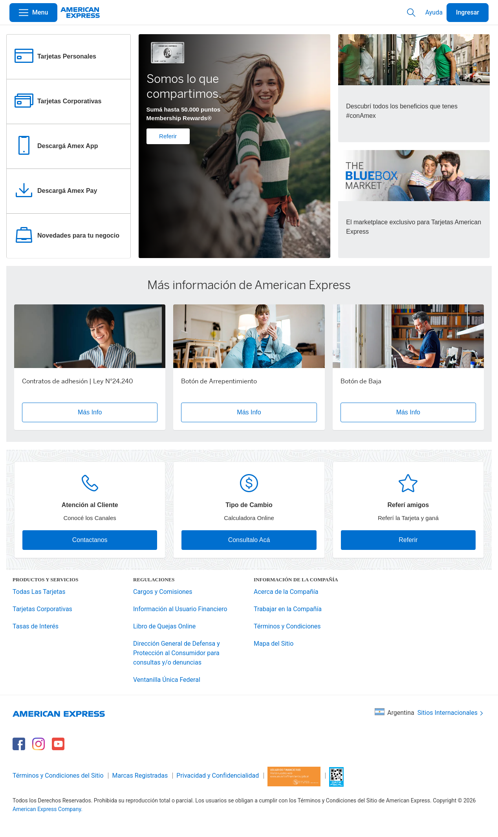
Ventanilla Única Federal (166, 679)
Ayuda (434, 12)
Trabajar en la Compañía (288, 609)
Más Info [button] (90, 412)
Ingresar (467, 12)
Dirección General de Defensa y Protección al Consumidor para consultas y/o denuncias (176, 653)
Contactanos (90, 540)
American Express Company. (47, 809)
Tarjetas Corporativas (42, 609)
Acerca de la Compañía (286, 591)
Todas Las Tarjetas (39, 591)
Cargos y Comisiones (162, 591)
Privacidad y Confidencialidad (217, 775)
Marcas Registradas (140, 775)
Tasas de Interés (36, 626)
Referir (168, 136)
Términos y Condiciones (287, 626)
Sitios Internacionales (451, 713)
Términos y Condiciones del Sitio (58, 775)
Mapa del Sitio (273, 643)
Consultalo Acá (249, 540)
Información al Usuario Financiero (180, 609)
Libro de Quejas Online (164, 626)
